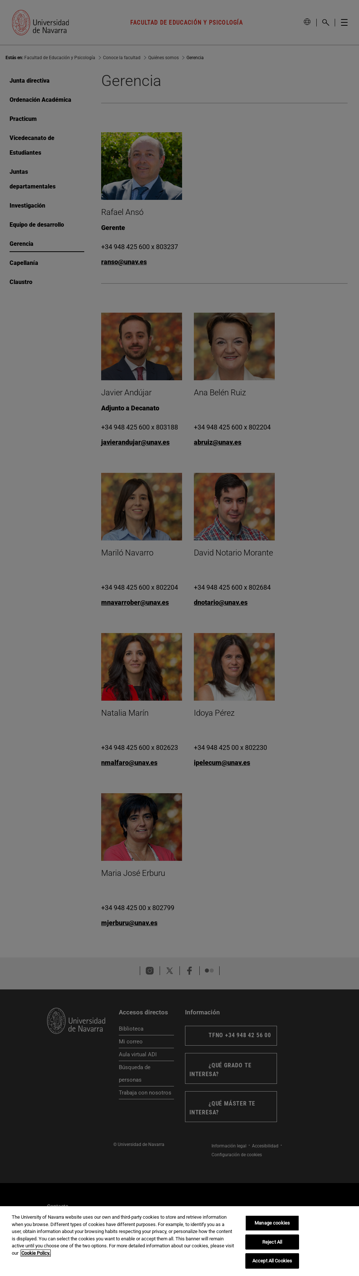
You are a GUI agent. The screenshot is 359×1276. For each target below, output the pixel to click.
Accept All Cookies (272, 1261)
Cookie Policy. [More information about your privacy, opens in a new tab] (35, 1253)
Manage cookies (272, 1223)
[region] (179, 1241)
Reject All (272, 1242)
